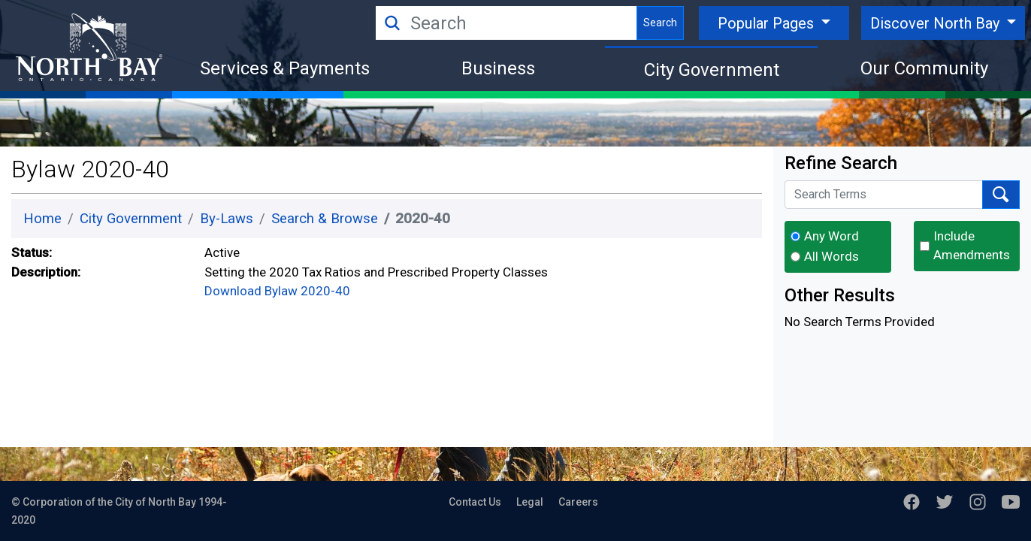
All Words (831, 256)
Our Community (924, 68)
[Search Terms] (884, 194)
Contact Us (475, 502)
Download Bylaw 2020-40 (277, 290)
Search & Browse (324, 218)
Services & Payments (285, 68)
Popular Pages (768, 23)
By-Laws (226, 218)
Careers (578, 502)
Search (660, 23)
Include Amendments (971, 245)
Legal (529, 502)
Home (42, 218)
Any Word (831, 235)
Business (498, 68)
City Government (711, 69)
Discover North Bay (936, 23)
